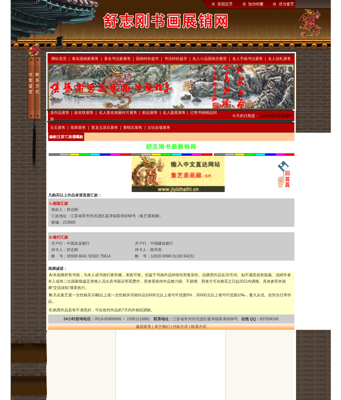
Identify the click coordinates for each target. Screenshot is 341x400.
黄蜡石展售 (132, 127)
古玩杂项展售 (158, 127)
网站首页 (59, 58)
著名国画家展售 (85, 58)
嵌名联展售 (83, 112)
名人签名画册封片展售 (118, 112)
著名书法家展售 (117, 58)
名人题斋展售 (174, 112)
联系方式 (198, 326)
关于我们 (162, 326)
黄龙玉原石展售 (104, 127)
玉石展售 (57, 127)
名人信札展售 (279, 58)
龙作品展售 (59, 112)
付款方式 (180, 326)
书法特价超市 (175, 58)
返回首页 (143, 326)
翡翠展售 (78, 127)
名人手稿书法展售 (247, 58)
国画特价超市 (147, 58)
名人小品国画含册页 (209, 58)
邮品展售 (150, 112)
